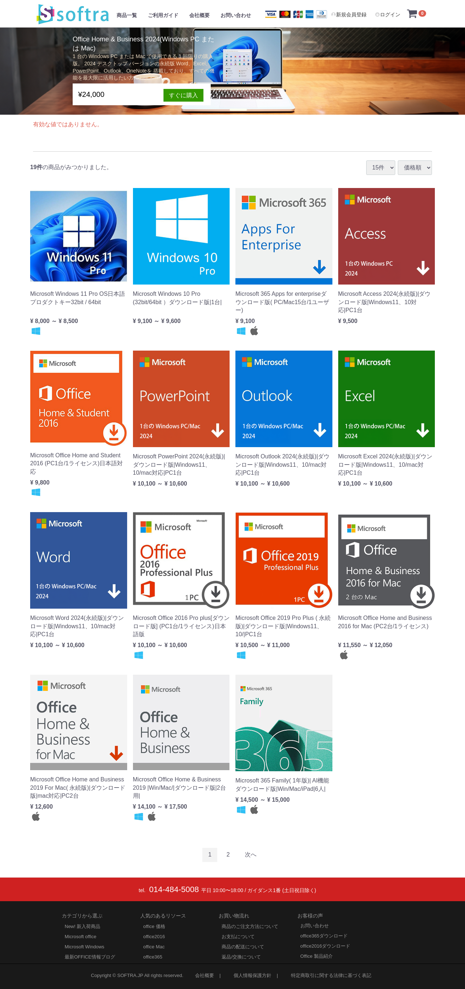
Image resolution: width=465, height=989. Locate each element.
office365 (152, 956)
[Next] (250, 855)
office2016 (154, 936)
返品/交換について (241, 956)
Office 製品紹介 (316, 956)
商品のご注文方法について (250, 926)
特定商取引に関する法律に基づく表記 (331, 975)
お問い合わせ (236, 15)
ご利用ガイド (163, 15)
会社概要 (199, 15)
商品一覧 (127, 15)
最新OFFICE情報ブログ (90, 956)
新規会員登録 (349, 14)
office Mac (154, 946)
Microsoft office (80, 936)
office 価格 (154, 926)
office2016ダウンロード (325, 945)
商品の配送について (243, 946)
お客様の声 (310, 915)
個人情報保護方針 (252, 975)
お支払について (238, 936)
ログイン (387, 14)
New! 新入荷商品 (82, 926)
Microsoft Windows (84, 946)
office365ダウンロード (324, 935)
